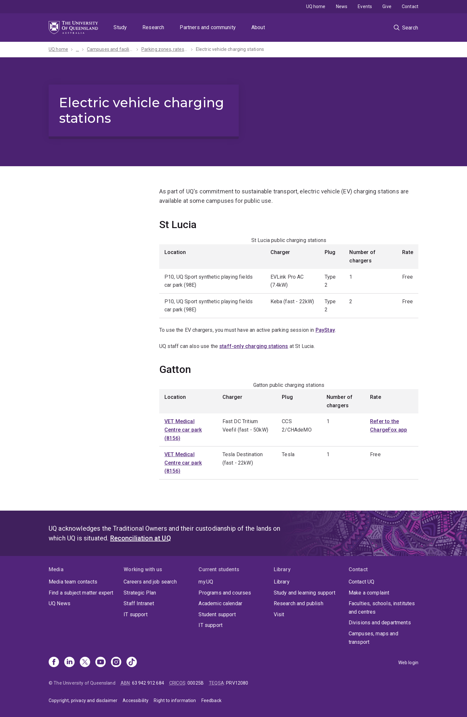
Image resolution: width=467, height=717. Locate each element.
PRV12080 (237, 683)
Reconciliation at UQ (140, 538)
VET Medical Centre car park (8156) (183, 429)
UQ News (59, 603)
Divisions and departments (380, 622)
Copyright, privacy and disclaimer (83, 700)
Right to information (175, 700)
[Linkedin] (69, 662)
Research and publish (298, 603)
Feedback (211, 700)
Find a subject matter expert (81, 593)
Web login (408, 662)
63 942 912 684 (148, 683)
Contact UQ (362, 582)
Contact (410, 6)
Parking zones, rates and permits (164, 49)
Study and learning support (304, 593)
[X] (85, 662)
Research (153, 27)
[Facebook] (54, 662)
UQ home (316, 6)
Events (365, 6)
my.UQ (205, 582)
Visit (279, 614)
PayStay (325, 330)
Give (386, 6)
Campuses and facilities (110, 49)
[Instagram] (116, 662)
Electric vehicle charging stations (230, 49)
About (258, 27)
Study (120, 27)
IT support (136, 614)
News (342, 6)
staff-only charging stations (253, 346)
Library (282, 582)
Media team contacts (73, 582)
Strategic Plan (140, 593)
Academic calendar (220, 603)
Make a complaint (369, 593)
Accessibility (136, 700)
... (77, 49)
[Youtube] (100, 662)
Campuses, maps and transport (373, 637)
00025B (195, 683)
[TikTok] (131, 662)
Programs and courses (224, 593)
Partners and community (208, 27)
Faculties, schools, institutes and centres (382, 607)
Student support (216, 614)
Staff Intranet (139, 603)
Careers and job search (150, 582)
